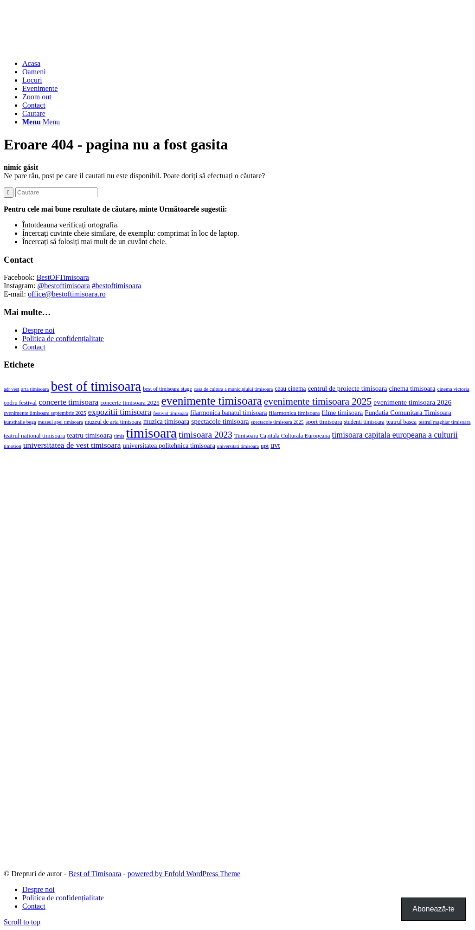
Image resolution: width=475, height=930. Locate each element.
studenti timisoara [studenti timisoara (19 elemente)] (364, 422)
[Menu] (41, 122)
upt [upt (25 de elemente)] (265, 445)
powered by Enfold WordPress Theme (184, 874)
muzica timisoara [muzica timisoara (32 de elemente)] (166, 421)
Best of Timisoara (95, 874)
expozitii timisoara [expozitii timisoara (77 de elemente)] (120, 412)
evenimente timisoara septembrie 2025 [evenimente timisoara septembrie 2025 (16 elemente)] (45, 413)
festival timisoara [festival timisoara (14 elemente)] (170, 413)
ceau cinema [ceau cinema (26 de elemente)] (290, 388)
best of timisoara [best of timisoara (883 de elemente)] (96, 386)
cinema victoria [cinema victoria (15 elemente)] (453, 389)
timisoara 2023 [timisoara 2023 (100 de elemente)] (205, 434)
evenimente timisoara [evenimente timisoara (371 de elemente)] (211, 400)
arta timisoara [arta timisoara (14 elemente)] (35, 389)
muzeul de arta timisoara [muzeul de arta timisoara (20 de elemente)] (113, 422)
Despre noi (38, 330)
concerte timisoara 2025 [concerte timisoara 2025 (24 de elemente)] (129, 402)
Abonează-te (433, 909)
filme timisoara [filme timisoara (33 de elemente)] (342, 412)
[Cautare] (33, 113)
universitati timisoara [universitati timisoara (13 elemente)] (238, 446)
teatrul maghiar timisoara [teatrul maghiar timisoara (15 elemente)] (444, 422)
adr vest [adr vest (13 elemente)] (11, 389)
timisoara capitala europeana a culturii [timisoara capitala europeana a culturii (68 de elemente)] (394, 434)
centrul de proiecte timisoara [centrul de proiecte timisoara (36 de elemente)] (347, 388)
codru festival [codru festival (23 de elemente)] (20, 402)
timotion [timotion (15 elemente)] (12, 446)
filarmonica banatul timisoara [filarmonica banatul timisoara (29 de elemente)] (228, 412)
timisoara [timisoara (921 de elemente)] (151, 433)
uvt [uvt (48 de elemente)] (275, 445)
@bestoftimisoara (63, 286)
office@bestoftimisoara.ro (67, 294)
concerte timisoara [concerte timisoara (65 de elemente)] (68, 402)
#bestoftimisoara (116, 286)
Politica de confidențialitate (63, 338)
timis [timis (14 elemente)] (119, 436)
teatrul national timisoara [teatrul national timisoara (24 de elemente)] (34, 435)
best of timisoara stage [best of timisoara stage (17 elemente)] (167, 389)
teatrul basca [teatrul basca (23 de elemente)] (401, 421)
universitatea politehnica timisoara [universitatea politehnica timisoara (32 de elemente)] (169, 445)
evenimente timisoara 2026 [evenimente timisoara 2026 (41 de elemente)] (412, 402)
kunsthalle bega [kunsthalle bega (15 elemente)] (20, 422)
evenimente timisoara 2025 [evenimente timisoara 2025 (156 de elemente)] (318, 401)
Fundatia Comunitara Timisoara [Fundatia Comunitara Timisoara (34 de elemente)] (408, 412)
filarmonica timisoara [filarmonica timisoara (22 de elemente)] (294, 413)
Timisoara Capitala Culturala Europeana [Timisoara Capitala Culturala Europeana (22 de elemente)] (282, 436)
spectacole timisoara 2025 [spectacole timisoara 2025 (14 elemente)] (277, 422)
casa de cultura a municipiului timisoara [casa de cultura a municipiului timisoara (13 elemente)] (233, 389)
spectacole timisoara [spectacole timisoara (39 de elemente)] (220, 421)
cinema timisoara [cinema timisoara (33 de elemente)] (412, 388)
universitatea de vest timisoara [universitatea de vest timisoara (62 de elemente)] (72, 445)
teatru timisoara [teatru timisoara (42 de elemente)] (89, 435)
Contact (33, 347)
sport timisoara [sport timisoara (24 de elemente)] (324, 421)
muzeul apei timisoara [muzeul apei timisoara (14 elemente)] (60, 422)
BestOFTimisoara (63, 277)
